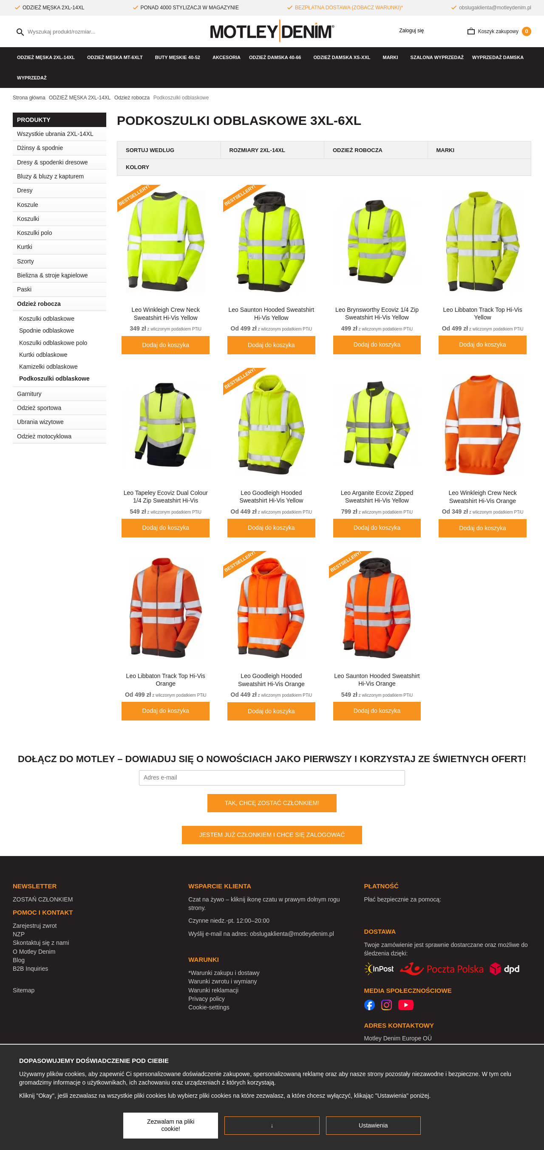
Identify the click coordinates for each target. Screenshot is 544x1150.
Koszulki (61, 218)
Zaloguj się (408, 30)
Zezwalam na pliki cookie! (170, 1125)
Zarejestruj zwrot (35, 925)
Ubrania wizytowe (61, 421)
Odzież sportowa (61, 407)
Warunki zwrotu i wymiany (222, 981)
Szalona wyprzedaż (437, 57)
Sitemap (23, 990)
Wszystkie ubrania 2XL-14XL (55, 133)
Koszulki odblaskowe (46, 318)
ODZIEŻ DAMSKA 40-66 (277, 57)
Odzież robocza (61, 303)
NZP (19, 934)
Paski (24, 289)
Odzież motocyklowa (44, 436)
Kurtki (61, 246)
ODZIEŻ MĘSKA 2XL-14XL (48, 57)
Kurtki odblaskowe (43, 354)
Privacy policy (206, 998)
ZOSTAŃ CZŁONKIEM (43, 899)
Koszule (61, 204)
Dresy (25, 190)
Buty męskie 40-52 (179, 57)
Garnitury (29, 393)
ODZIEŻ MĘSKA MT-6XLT (117, 57)
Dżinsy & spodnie (61, 147)
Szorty (25, 261)
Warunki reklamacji (213, 990)
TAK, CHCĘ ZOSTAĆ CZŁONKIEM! (272, 803)
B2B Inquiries (30, 968)
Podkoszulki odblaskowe (54, 378)
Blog (19, 960)
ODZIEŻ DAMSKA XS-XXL (343, 57)
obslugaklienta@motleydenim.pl (495, 8)
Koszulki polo (34, 232)
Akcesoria (226, 57)
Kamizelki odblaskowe (48, 366)
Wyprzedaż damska (498, 57)
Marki (392, 57)
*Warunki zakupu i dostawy (224, 972)
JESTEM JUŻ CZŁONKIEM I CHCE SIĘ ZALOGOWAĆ (272, 834)
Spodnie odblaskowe (46, 330)
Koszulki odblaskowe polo (53, 342)
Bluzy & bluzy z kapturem (50, 176)
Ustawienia (373, 1125)
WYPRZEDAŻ (32, 77)
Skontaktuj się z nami (41, 942)
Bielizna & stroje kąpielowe (61, 275)
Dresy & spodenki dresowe (52, 162)
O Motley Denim (34, 951)
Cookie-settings (209, 1007)
